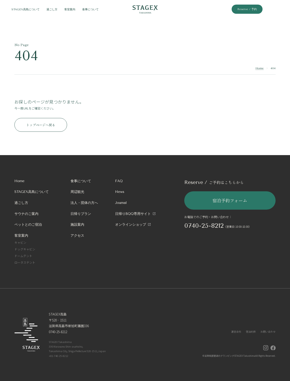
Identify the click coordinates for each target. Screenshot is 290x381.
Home (259, 68)
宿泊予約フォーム (229, 200)
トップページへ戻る (40, 125)
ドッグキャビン (24, 249)
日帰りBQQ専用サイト (133, 214)
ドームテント (23, 256)
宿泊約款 (251, 331)
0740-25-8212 (204, 225)
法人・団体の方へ (84, 203)
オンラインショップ (130, 224)
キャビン (20, 242)
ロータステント (24, 262)
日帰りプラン (80, 214)
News (119, 192)
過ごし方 (21, 203)
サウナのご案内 (26, 214)
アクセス (77, 235)
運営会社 (236, 331)
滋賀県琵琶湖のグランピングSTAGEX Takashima (229, 355)
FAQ (119, 181)
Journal (121, 203)
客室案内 (21, 235)
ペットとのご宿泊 (28, 224)
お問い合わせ (268, 331)
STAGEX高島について (31, 192)
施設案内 (77, 224)
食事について (80, 181)
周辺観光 (77, 192)
